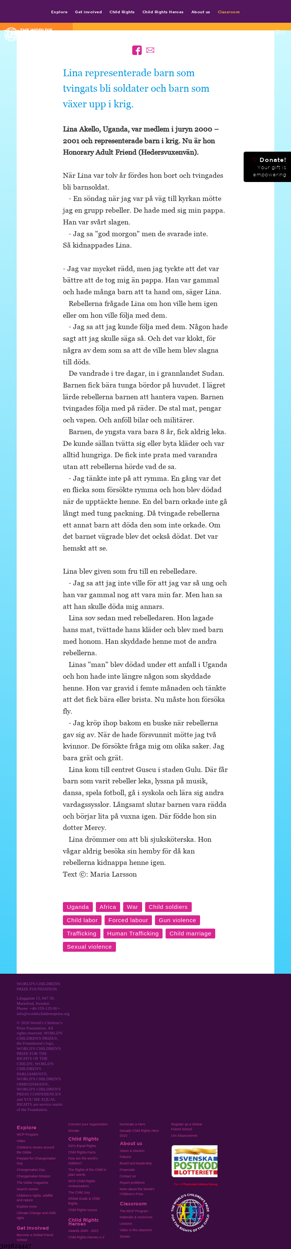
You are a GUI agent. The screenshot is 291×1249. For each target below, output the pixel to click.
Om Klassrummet (184, 1136)
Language (265, 32)
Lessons (126, 1223)
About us (200, 11)
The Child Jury (79, 1192)
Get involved (88, 11)
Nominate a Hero (133, 1124)
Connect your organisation (88, 1124)
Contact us (128, 1176)
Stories (125, 1236)
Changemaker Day (31, 1170)
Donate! (269, 166)
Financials (127, 1170)
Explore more (27, 1206)
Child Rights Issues (82, 1210)
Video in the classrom (136, 1230)
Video (21, 1141)
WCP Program (28, 1134)
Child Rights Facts (82, 1152)
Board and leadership (136, 1163)
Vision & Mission (132, 1151)
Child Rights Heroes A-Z (86, 1237)
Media (233, 32)
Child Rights (122, 11)
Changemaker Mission (33, 1176)
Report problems (132, 1183)
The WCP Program (134, 1211)
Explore (59, 11)
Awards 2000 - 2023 (83, 1231)
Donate (73, 1131)
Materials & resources (136, 1217)
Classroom (229, 11)
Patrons (125, 1157)
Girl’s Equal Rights (82, 1146)
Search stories (27, 1189)
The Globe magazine (32, 1183)
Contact (211, 32)
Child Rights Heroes (163, 11)
